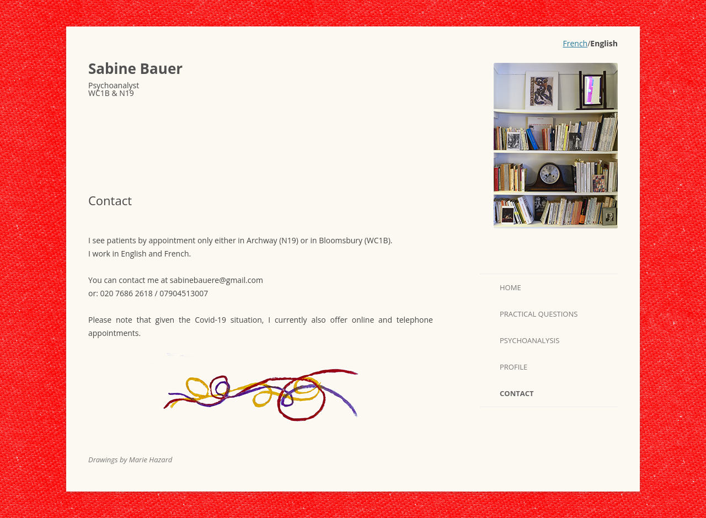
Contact (517, 393)
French (575, 43)
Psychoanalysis (529, 340)
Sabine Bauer (135, 68)
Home (510, 287)
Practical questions (538, 314)
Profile (513, 367)
